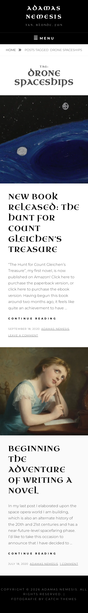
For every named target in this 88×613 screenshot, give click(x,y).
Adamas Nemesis (55, 328)
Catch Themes (61, 599)
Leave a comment (23, 335)
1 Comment (69, 563)
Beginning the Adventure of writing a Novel (40, 470)
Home (11, 50)
